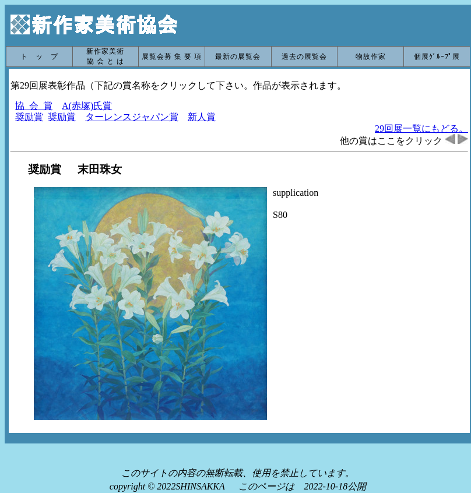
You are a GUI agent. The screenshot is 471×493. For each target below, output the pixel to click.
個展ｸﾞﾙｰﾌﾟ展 (437, 56)
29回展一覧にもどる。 (421, 128)
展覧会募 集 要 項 (172, 56)
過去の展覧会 (304, 56)
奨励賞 (29, 117)
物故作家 (371, 56)
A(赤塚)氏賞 (87, 106)
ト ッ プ (39, 56)
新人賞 (202, 117)
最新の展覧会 (238, 56)
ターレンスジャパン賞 (131, 117)
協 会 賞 (33, 106)
